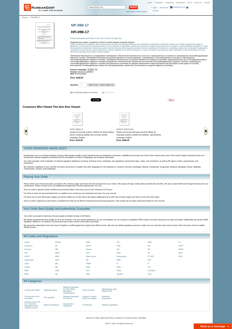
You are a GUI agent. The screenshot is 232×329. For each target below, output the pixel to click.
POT (88, 271)
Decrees (27, 249)
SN (149, 246)
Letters (27, 267)
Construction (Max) (32, 290)
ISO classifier (49, 297)
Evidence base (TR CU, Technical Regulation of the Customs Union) (32, 305)
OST (88, 253)
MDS (26, 274)
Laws (26, 263)
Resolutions (121, 256)
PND (88, 267)
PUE (119, 246)
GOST (27, 256)
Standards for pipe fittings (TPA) (109, 290)
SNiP (150, 242)
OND (88, 242)
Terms (189, 3)
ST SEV (151, 256)
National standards (51, 305)
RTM (119, 271)
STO (149, 260)
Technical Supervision (106, 297)
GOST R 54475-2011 (125, 129)
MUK (57, 260)
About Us (198, 3)
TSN (149, 274)
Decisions (28, 246)
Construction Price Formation (31, 297)
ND (56, 267)
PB (87, 260)
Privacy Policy (131, 318)
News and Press (107, 318)
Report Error (110, 92)
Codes (27, 242)
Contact (207, 3)
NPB (57, 271)
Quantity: (74, 85)
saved (155, 11)
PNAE (88, 263)
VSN (180, 256)
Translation (159, 3)
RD (118, 249)
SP (149, 253)
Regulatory (169, 3)
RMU (119, 260)
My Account (164, 8)
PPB (88, 274)
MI (56, 246)
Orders (89, 249)
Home (150, 3)
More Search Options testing (136, 12)
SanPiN (120, 274)
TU (179, 242)
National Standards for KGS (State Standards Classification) (71, 290)
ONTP (88, 246)
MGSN (58, 242)
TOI (149, 267)
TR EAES (151, 271)
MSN (57, 253)
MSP (57, 256)
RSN (119, 267)
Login (155, 8)
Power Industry (88, 290)
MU (56, 263)
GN (25, 253)
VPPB (180, 249)
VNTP (180, 246)
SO (149, 249)
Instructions (29, 260)
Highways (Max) (50, 290)
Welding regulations (110, 305)
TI (148, 263)
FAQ (97, 318)
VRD (180, 253)
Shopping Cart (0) (179, 7)
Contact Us (119, 318)
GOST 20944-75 (76, 129)
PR (118, 242)
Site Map (142, 318)
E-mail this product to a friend (85, 92)
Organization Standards (68, 305)
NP (56, 274)
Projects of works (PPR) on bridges (89, 297)
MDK (26, 271)
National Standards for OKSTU (71, 297)
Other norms (91, 256)
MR (56, 249)
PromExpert (87, 305)
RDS (119, 253)
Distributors (180, 3)
